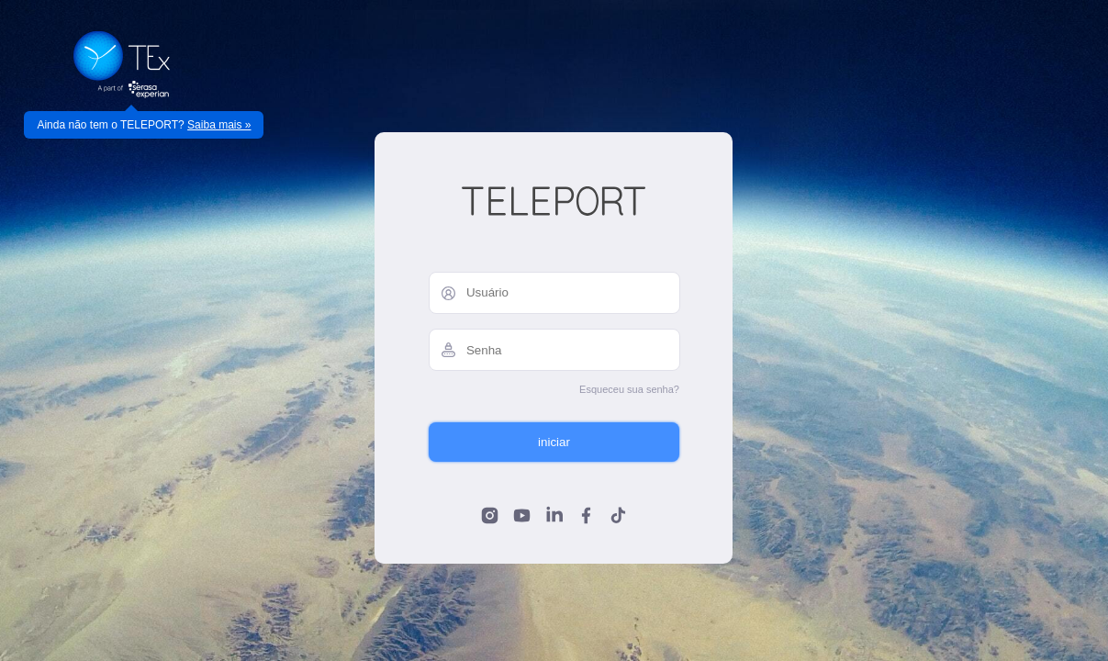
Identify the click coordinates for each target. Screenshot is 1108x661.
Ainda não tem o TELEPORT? (144, 124)
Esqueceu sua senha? (629, 389)
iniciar (554, 442)
